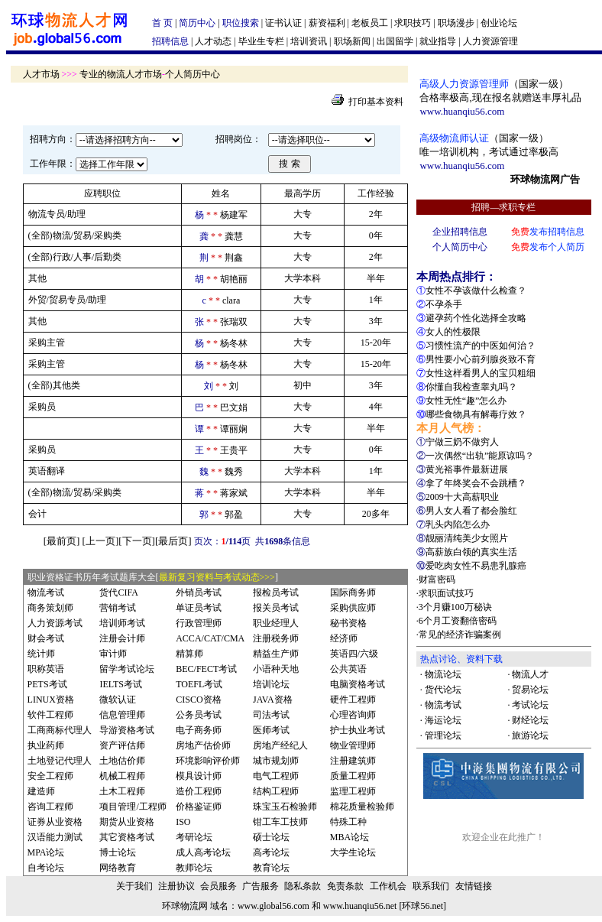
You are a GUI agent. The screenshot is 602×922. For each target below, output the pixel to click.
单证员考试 (199, 607)
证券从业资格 (55, 821)
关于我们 (134, 886)
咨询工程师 (50, 806)
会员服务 (218, 886)
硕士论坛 (271, 837)
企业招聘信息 (459, 231)
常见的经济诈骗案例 (460, 634)
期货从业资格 (126, 821)
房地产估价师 (203, 745)
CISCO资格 (198, 699)
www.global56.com (273, 906)
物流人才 (530, 674)
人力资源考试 (55, 623)
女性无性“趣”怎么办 (466, 400)
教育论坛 (271, 867)
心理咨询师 (353, 714)
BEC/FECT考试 (206, 669)
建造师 (41, 791)
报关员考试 (276, 607)
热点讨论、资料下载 (461, 659)
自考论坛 (46, 867)
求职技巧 (412, 23)
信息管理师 (122, 714)
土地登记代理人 (60, 760)
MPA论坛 (46, 852)
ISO (183, 821)
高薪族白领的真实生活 (471, 552)
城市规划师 (276, 760)
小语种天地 (276, 669)
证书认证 (283, 23)
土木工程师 (122, 791)
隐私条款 (302, 886)
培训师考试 (122, 623)
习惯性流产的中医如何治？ (481, 345)
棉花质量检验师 (362, 806)
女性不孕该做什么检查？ (476, 290)
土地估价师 (122, 760)
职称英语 (46, 669)
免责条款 (345, 886)
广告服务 (260, 886)
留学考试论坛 (126, 669)
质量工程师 (353, 776)
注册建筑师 (353, 760)
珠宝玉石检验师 (285, 806)
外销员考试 (199, 592)
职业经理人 (276, 623)
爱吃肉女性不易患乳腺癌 (476, 565)
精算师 (189, 653)
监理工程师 (353, 791)
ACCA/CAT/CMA (210, 638)
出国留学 (395, 41)
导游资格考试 (126, 730)
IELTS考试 (120, 684)
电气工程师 (276, 776)
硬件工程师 (353, 699)
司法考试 (271, 714)
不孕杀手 (444, 304)
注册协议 (176, 886)
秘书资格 (348, 623)
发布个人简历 (547, 247)
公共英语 (348, 669)
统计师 (41, 653)
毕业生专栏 (261, 41)
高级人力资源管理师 (464, 83)
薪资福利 (327, 23)
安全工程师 (50, 776)
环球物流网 (185, 906)
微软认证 (117, 699)
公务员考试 (199, 714)
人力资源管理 (490, 41)
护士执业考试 (357, 730)
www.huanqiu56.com (461, 111)
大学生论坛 (353, 852)
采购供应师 (353, 607)
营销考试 (117, 607)
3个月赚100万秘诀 (455, 607)
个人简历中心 (459, 247)
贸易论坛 (530, 689)
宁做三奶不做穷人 (462, 442)
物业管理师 (353, 745)
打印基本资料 (375, 101)
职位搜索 (240, 23)
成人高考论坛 (203, 852)
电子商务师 (199, 730)
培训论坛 (271, 684)
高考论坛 (271, 852)
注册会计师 (122, 638)
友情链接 (473, 886)
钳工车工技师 (280, 821)
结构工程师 (276, 791)
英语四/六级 (354, 653)
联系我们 (431, 886)
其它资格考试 (126, 837)
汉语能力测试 (55, 837)
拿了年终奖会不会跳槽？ (476, 483)
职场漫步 (456, 23)
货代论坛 (443, 689)
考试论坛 (530, 705)
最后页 (173, 541)
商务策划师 (50, 607)
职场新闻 (352, 41)
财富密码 (437, 579)
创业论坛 (499, 23)
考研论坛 (194, 837)
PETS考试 (47, 684)
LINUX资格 (51, 699)
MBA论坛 (349, 837)
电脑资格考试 (357, 684)
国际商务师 (353, 592)
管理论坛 (443, 735)
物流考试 (46, 592)
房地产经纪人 (280, 745)
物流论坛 (443, 674)
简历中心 (197, 23)
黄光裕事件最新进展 (467, 469)
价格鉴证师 (199, 806)
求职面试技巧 (446, 593)
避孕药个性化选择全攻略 (476, 318)
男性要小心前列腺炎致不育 (481, 359)
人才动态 (213, 41)
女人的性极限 (453, 331)
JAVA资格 (273, 699)
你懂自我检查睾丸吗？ (471, 386)
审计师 (113, 653)
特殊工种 (348, 821)
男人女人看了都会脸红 (471, 510)
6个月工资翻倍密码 (458, 620)
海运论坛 (443, 720)
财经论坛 (530, 720)
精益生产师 (276, 653)
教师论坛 (194, 867)
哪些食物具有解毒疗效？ (476, 414)
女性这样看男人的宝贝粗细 (481, 373)
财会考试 (46, 638)
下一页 (137, 541)
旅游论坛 (530, 735)
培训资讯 (308, 41)
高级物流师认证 (454, 138)
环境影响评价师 (208, 760)
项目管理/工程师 (132, 806)
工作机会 (388, 886)
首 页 (162, 23)
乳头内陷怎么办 (458, 524)
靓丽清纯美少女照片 (467, 538)
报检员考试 (276, 592)
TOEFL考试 (199, 684)
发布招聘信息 (547, 231)
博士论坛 (117, 852)
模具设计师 (199, 776)
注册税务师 (276, 638)
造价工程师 (199, 791)
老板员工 (369, 23)
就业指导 (437, 41)
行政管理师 (199, 623)
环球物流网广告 (545, 179)
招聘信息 (170, 41)
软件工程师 (50, 714)
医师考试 (271, 730)
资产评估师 (122, 745)
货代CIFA (118, 592)
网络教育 (117, 867)
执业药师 (46, 745)
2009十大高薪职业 (462, 497)
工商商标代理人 (60, 730)
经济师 (344, 638)
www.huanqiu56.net (360, 906)
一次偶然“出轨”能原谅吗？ (480, 455)
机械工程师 (122, 776)
